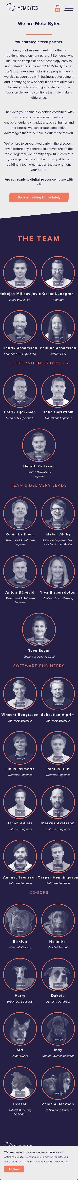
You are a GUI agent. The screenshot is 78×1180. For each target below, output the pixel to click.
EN (57, 10)
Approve (14, 1169)
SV (57, 6)
